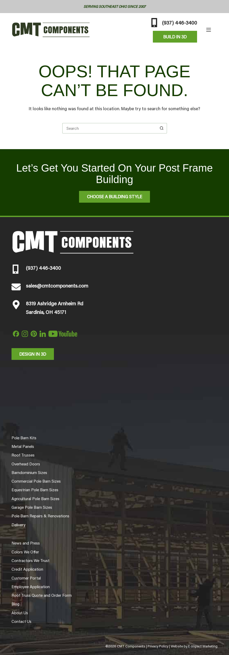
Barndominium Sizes (29, 472)
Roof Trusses (23, 455)
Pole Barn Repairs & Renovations (40, 515)
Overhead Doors (26, 463)
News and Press (26, 543)
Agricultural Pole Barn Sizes (35, 498)
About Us (20, 612)
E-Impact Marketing (202, 646)
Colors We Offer (25, 551)
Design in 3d (32, 354)
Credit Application (27, 569)
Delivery (18, 524)
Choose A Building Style (114, 196)
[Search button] (162, 128)
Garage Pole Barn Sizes (32, 507)
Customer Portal (26, 578)
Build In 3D (175, 36)
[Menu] (208, 29)
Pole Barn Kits (24, 437)
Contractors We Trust (30, 560)
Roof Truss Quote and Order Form (42, 595)
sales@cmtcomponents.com (57, 285)
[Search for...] (109, 128)
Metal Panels (23, 446)
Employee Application (31, 586)
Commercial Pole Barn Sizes (36, 481)
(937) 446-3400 (179, 22)
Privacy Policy (158, 646)
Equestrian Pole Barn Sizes (35, 489)
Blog (15, 603)
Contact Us (21, 621)
